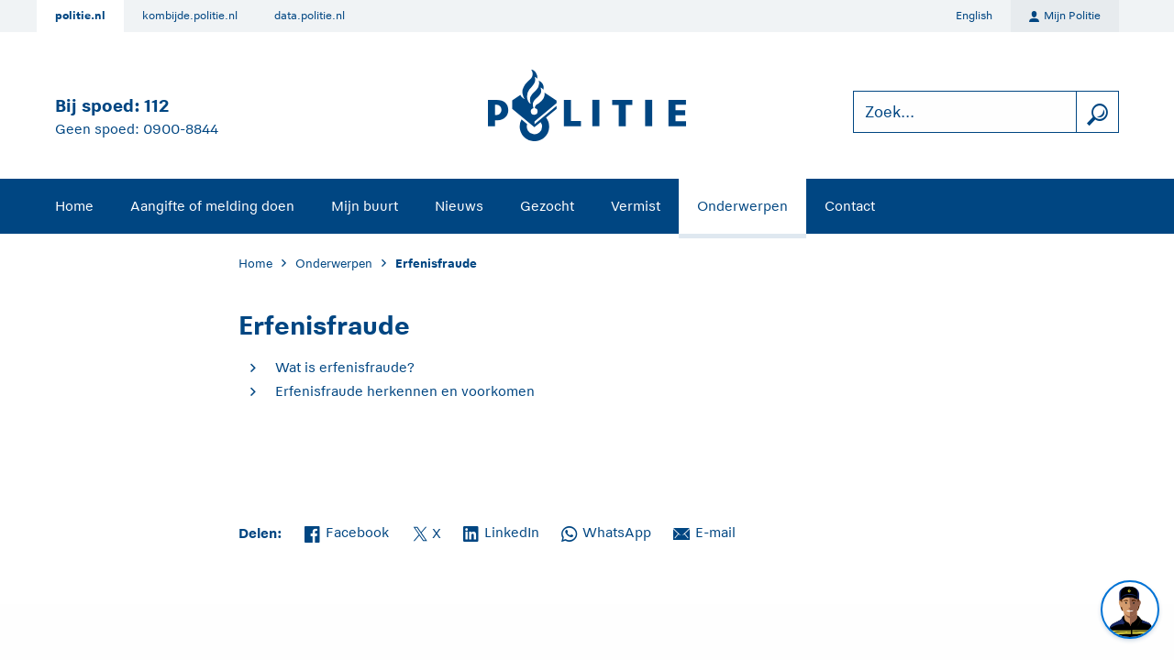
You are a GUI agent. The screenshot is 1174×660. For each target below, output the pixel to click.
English (974, 15)
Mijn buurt (364, 205)
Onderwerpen (742, 205)
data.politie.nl (309, 15)
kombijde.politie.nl (190, 15)
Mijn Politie (1065, 17)
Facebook (347, 530)
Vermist (635, 205)
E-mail (704, 530)
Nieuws (459, 205)
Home (74, 205)
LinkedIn (501, 530)
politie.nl (80, 15)
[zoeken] (1097, 112)
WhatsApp (606, 530)
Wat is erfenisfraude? (345, 367)
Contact (850, 205)
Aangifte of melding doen (212, 205)
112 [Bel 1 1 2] (156, 105)
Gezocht (547, 205)
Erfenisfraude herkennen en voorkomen (405, 391)
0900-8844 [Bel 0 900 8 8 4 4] (180, 129)
